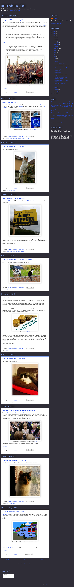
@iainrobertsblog (15, 10)
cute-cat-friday (12, 190)
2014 (54, 93)
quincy (71, 112)
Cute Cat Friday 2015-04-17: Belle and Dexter (17, 260)
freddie (52, 109)
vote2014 (64, 116)
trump (57, 116)
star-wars (53, 116)
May (55, 56)
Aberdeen (42, 104)
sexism (58, 115)
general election (8, 200)
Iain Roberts (56, 18)
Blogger (45, 584)
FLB (72, 107)
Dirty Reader (8, 547)
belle (7, 190)
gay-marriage (58, 109)
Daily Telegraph (27, 331)
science (63, 114)
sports (72, 115)
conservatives (58, 103)
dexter (16, 289)
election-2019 (61, 106)
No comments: (21, 92)
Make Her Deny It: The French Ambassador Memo (18, 410)
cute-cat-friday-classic (56, 105)
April (55, 58)
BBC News (34, 129)
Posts (5, 574)
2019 (54, 33)
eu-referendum (62, 107)
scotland (18, 94)
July (55, 52)
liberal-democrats (16, 251)
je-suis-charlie (63, 110)
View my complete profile (57, 23)
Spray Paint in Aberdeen (10, 102)
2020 (54, 31)
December (56, 42)
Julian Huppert (30, 200)
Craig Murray (42, 25)
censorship (11, 556)
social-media (67, 115)
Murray (4, 30)
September (56, 48)
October (56, 46)
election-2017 (54, 106)
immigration (54, 110)
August (56, 50)
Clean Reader (5, 514)
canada (61, 102)
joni (68, 110)
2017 (54, 37)
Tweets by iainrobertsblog (57, 122)
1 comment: (20, 554)
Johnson (4, 42)
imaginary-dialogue (17, 138)
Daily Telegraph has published (11, 412)
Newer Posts (5, 560)
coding (52, 103)
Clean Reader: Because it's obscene (14, 512)
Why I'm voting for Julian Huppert (13, 198)
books (7, 556)
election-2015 (9, 94)
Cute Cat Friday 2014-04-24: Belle (13, 146)
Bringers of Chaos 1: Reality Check (14, 20)
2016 (54, 39)
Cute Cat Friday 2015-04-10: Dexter (13, 358)
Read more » (5, 88)
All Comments (7, 577)
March (55, 87)
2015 (54, 41)
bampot (21, 106)
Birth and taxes (7, 298)
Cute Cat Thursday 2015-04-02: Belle (14, 460)
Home (25, 560)
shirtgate (62, 115)
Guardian (35, 441)
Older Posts (44, 560)
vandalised (17, 104)
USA (60, 116)
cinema (71, 102)
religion (53, 114)
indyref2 (58, 110)
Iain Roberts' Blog (13, 5)
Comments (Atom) (28, 563)
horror (62, 109)
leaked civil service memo (24, 412)
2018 (54, 35)
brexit (59, 102)
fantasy (68, 107)
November (56, 44)
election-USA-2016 (68, 106)
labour (71, 110)
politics (14, 94)
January (56, 91)
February (56, 89)
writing (68, 116)
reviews (58, 114)
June (55, 54)
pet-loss (61, 112)
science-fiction (69, 114)
